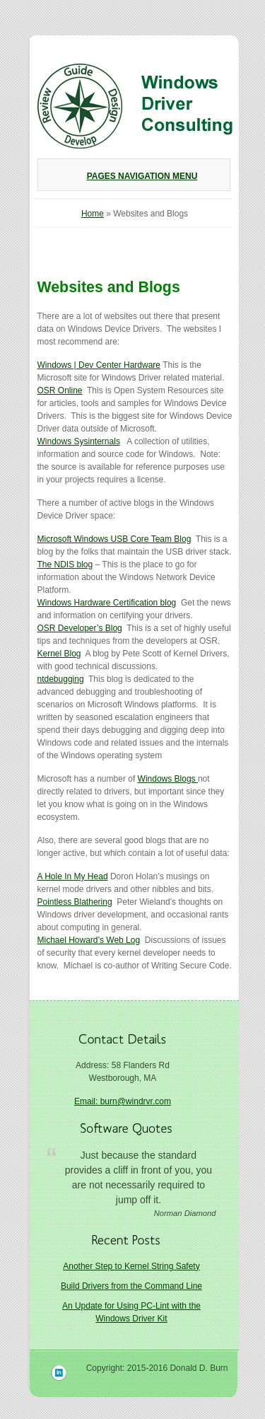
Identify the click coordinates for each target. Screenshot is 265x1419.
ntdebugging (60, 679)
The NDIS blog (65, 564)
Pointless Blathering (74, 902)
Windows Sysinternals (78, 441)
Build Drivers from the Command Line (131, 1286)
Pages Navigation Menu (132, 176)
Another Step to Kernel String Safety (131, 1266)
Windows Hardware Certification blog (107, 603)
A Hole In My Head (72, 876)
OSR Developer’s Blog (79, 628)
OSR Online (60, 390)
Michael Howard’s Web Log (89, 940)
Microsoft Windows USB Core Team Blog (114, 539)
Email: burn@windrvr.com (122, 1101)
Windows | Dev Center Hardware (99, 365)
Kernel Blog (59, 654)
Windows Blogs (168, 779)
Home (92, 214)
